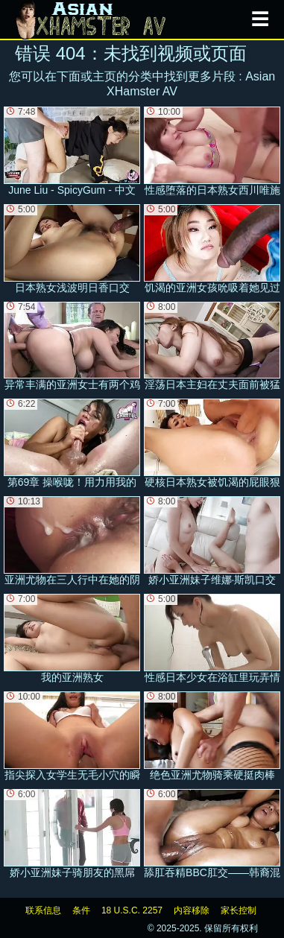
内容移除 (191, 910)
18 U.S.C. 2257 (131, 910)
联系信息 (43, 910)
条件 (81, 910)
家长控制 (238, 910)
